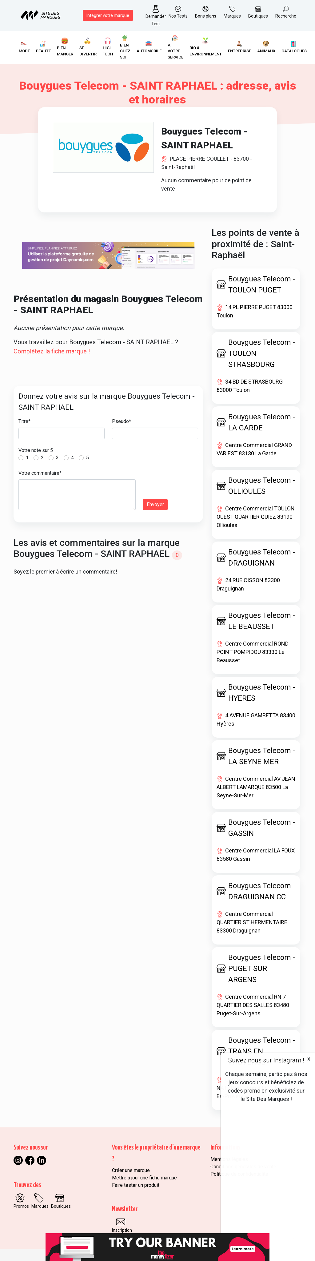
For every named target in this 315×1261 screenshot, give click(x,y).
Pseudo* (121, 421)
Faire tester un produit (135, 1185)
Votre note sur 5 (35, 450)
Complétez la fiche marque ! (52, 351)
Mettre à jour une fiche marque (144, 1178)
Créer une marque (131, 1170)
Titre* (24, 421)
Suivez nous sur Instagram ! (266, 1060)
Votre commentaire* (40, 473)
